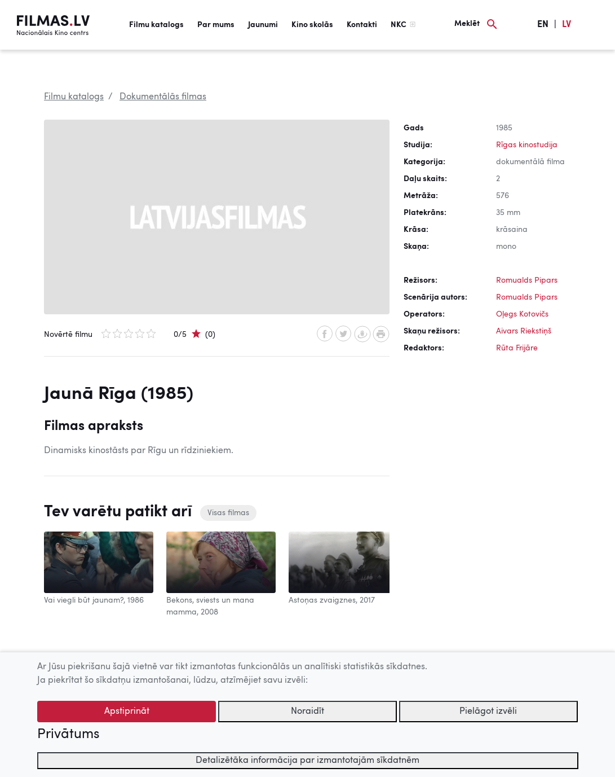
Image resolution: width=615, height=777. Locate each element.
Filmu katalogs (156, 25)
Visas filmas (228, 513)
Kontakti (362, 25)
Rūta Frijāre (517, 348)
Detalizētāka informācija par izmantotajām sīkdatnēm (307, 760)
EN (542, 24)
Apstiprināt (126, 711)
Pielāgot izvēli (488, 711)
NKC (398, 25)
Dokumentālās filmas (163, 97)
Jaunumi (263, 25)
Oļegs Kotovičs (522, 314)
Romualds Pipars (527, 280)
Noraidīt (307, 711)
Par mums (216, 25)
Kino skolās (312, 25)
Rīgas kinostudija (527, 145)
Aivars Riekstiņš (523, 331)
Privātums (68, 734)
